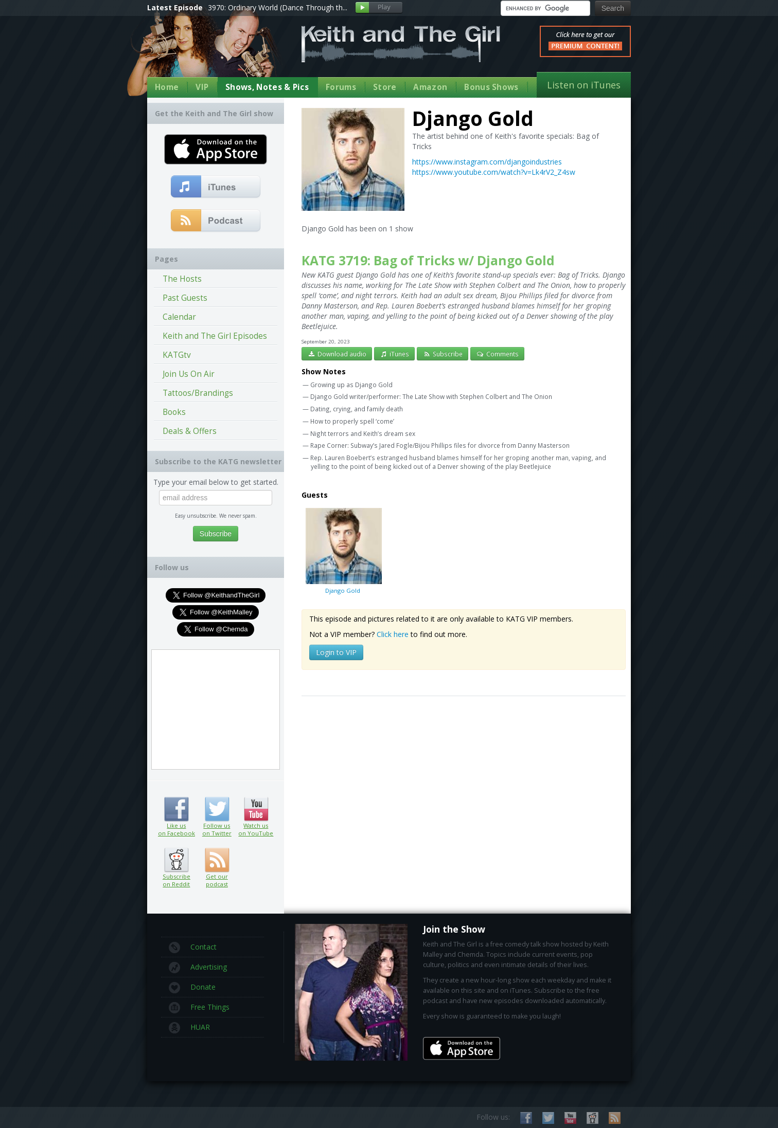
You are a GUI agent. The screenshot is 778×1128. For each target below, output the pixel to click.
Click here (393, 634)
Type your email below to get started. (215, 482)
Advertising (198, 967)
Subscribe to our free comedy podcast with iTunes (215, 187)
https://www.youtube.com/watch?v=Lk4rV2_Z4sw (493, 172)
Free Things (199, 1007)
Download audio (336, 354)
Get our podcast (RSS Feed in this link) (215, 221)
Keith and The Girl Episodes (215, 336)
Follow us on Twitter (216, 809)
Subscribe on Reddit (176, 860)
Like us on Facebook (176, 809)
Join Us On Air (189, 374)
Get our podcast (217, 880)
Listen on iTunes (584, 85)
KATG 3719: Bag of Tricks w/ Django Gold (428, 260)
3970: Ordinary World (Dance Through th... (277, 7)
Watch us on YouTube (256, 809)
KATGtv (177, 355)
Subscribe (442, 354)
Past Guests (185, 298)
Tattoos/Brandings (198, 393)
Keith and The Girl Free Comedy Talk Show (401, 44)
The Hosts (182, 279)
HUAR (189, 1027)
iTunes (395, 354)
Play (379, 8)
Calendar (179, 317)
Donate (192, 987)
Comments (497, 354)
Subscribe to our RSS (615, 1118)
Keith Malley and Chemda (207, 52)
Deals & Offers (190, 431)
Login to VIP (336, 652)
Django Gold (343, 550)
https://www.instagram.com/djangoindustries (487, 162)
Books (174, 412)
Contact (193, 947)
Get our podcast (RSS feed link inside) (216, 860)
